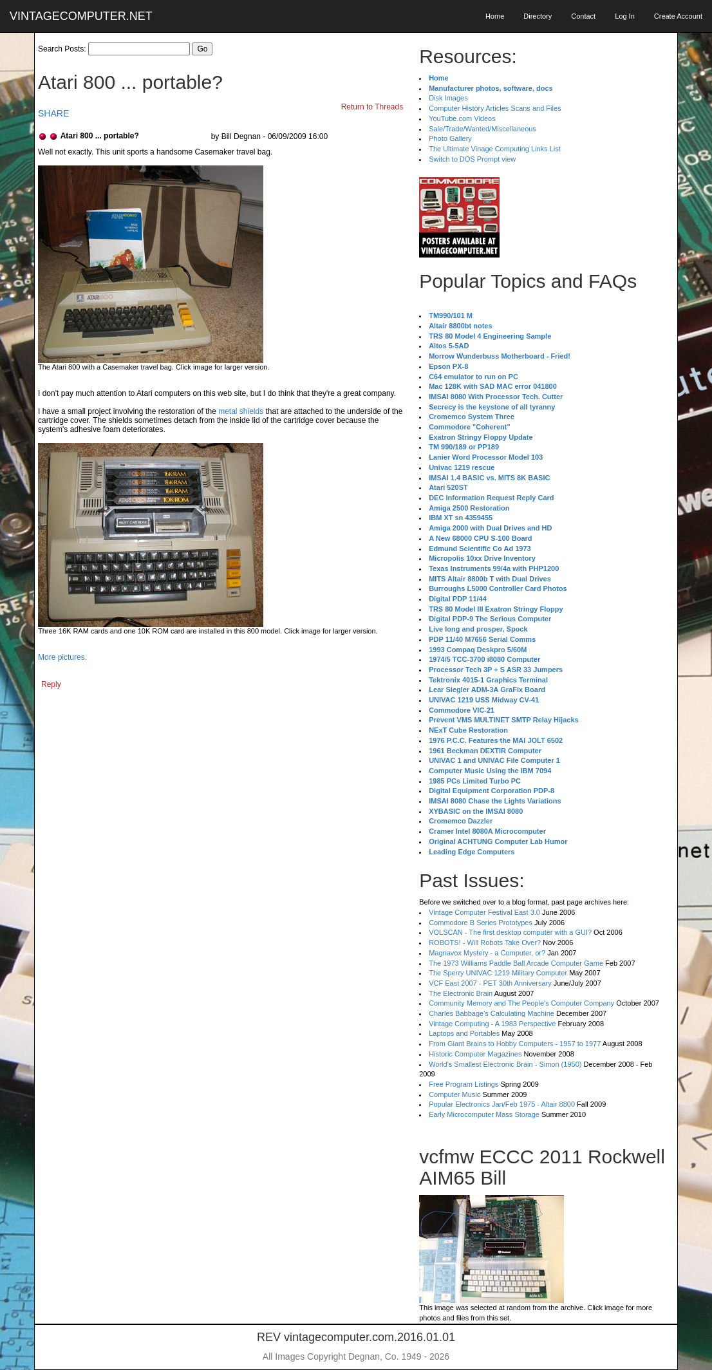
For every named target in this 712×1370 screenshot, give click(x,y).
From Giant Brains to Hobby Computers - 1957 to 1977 (515, 1043)
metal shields (240, 411)
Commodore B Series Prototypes (480, 922)
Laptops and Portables (464, 1033)
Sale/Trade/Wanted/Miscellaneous (482, 129)
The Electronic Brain (460, 993)
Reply (51, 684)
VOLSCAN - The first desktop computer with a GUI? (510, 932)
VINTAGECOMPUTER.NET (81, 16)
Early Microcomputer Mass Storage (484, 1114)
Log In (625, 16)
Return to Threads (372, 106)
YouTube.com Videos (462, 118)
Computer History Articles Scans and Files (495, 108)
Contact (583, 16)
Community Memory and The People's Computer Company (521, 1003)
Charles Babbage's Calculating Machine (491, 1013)
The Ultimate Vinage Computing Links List (495, 149)
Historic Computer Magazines (475, 1054)
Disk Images (448, 98)
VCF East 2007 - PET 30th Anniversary (490, 983)
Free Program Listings (463, 1084)
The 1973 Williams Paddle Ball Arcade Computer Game (516, 963)
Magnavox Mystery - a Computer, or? (487, 953)
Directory (537, 16)
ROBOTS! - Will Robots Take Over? (485, 942)
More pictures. (62, 657)
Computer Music (454, 1094)
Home (494, 16)
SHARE (53, 113)
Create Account (678, 16)
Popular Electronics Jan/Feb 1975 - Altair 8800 (502, 1104)
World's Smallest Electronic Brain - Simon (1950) (505, 1064)
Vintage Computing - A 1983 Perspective (492, 1024)
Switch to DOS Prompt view (472, 159)
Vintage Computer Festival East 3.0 (484, 912)
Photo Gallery (450, 138)
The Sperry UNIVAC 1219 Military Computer (498, 973)
